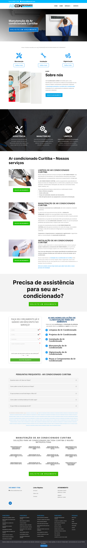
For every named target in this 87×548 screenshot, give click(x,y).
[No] (85, 544)
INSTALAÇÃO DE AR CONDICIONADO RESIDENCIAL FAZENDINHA (17, 418)
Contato (35, 496)
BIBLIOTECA (74, 517)
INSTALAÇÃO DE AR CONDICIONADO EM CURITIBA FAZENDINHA (43, 416)
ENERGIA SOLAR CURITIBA (59, 528)
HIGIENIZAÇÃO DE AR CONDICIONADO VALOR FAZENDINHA (48, 414)
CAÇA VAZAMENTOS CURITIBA (42, 532)
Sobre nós (35, 493)
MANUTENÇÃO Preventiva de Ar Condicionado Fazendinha (70, 423)
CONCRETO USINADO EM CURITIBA (43, 519)
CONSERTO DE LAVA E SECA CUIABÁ (60, 537)
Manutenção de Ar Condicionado (58, 346)
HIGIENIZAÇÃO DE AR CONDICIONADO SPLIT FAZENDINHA (33, 414)
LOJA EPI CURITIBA (57, 524)
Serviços (35, 490)
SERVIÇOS (67, 6)
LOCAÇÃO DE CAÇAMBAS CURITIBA (8, 517)
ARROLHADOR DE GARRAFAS (25, 520)
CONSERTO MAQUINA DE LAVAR (43, 534)
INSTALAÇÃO (74, 525)
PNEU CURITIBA (57, 533)
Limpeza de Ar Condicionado (62, 330)
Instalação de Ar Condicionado (57, 340)
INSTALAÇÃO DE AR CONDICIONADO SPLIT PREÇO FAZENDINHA (47, 418)
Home (22, 47)
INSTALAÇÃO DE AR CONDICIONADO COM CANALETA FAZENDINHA (64, 414)
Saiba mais (19, 65)
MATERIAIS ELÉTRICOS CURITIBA (60, 530)
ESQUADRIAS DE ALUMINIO (7, 529)
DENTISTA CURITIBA (57, 526)
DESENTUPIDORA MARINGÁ (42, 521)
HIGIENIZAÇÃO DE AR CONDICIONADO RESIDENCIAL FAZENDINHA (18, 414)
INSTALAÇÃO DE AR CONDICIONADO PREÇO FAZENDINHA (71, 416)
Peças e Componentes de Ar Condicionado (62, 359)
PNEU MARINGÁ (57, 535)
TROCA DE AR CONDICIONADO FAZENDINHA (55, 425)
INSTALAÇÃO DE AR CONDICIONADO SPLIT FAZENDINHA (32, 418)
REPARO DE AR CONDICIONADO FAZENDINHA (44, 425)
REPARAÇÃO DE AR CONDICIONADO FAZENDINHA (32, 425)
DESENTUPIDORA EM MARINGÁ (7, 536)
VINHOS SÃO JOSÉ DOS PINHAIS (42, 523)
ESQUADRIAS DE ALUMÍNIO (7, 538)
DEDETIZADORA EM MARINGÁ (59, 522)
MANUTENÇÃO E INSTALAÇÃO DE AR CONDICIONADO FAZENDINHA (38, 423)
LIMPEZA (73, 527)
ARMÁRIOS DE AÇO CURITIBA (7, 534)
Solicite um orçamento (23, 29)
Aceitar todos (44, 545)
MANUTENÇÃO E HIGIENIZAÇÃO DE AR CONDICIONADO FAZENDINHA (21, 423)
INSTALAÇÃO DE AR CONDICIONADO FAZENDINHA (57, 416)
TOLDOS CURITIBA (23, 522)
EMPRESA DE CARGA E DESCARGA (25, 524)
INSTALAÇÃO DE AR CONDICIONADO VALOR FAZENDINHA (62, 418)
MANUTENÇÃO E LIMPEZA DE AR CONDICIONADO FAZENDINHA (55, 423)
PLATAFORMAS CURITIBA (24, 534)
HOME (55, 6)
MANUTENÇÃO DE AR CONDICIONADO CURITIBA (43, 437)
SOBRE (61, 6)
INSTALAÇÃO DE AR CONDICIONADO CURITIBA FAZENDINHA (27, 416)
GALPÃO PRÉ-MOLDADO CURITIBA (26, 526)
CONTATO (75, 6)
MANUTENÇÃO (74, 523)
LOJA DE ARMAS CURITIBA (24, 532)
